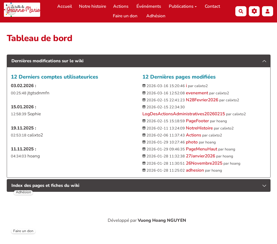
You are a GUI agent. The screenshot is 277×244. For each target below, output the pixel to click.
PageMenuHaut (201, 149)
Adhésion (155, 16)
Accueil (64, 6)
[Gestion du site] (254, 11)
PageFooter (197, 121)
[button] (267, 11)
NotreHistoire (199, 128)
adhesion (195, 170)
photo (192, 142)
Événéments (148, 6)
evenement (197, 93)
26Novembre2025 (204, 163)
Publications (183, 6)
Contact (212, 6)
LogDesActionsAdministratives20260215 (183, 114)
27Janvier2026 (200, 156)
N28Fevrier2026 (202, 100)
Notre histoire (92, 6)
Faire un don (125, 16)
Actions (120, 6)
